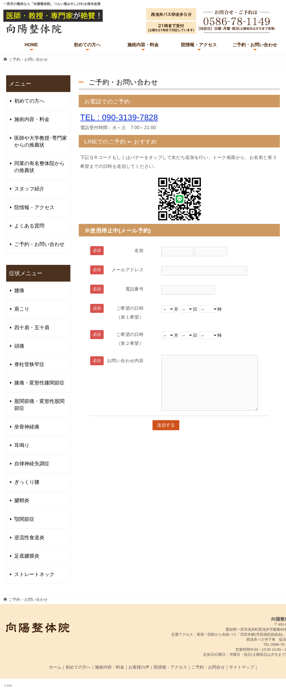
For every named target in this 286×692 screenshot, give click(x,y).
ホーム (55, 667)
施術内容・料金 (143, 44)
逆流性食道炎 (29, 537)
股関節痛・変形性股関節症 (39, 404)
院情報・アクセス (199, 44)
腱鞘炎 (21, 500)
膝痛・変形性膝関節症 (39, 383)
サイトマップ (241, 667)
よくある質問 (29, 226)
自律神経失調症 (31, 463)
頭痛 (19, 346)
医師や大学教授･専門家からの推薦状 (40, 141)
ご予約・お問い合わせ (254, 44)
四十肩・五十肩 (31, 327)
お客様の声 (138, 667)
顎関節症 (24, 519)
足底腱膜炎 (26, 556)
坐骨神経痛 (26, 427)
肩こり (21, 309)
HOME (31, 44)
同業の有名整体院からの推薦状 (39, 167)
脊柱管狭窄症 (29, 364)
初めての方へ (87, 44)
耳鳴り (21, 445)
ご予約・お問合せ (208, 667)
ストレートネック (34, 574)
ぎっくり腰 (26, 482)
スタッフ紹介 (29, 189)
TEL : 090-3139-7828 (119, 117)
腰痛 (19, 290)
